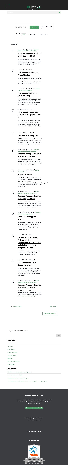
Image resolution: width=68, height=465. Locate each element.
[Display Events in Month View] (46, 26)
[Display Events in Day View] (51, 26)
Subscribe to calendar (49, 313)
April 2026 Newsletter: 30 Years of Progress (18, 378)
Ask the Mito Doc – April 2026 (15, 375)
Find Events (34, 27)
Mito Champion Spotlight (14, 361)
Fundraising (10, 358)
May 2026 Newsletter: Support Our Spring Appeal (19, 372)
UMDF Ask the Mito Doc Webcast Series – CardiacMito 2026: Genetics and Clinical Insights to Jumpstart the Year (29, 243)
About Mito (10, 343)
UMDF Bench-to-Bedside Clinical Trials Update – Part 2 (29, 114)
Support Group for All (26, 174)
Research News (11, 349)
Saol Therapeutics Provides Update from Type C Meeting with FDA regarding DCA (27, 381)
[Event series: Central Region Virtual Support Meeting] (34, 259)
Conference (10, 346)
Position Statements (12, 352)
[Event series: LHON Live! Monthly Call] (33, 132)
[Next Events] (19, 34)
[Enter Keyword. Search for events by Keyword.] (22, 27)
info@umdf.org (34, 440)
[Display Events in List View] (42, 26)
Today (24, 34)
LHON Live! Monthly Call (28, 136)
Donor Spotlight (11, 364)
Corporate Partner (12, 355)
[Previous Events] (16, 34)
